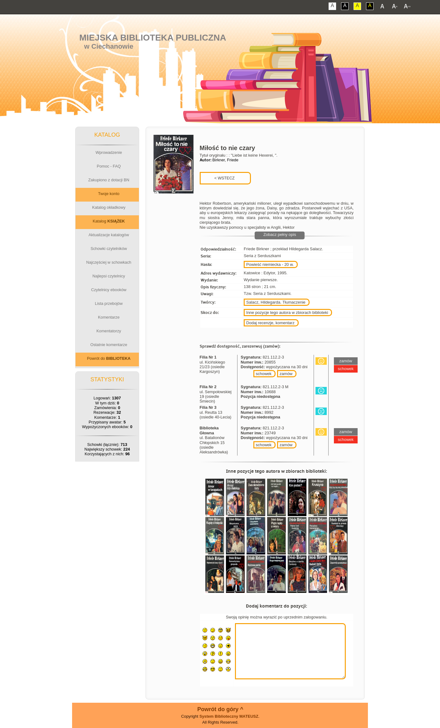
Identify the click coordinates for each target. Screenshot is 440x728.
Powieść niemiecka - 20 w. (270, 264)
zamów (286, 373)
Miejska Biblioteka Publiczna (152, 37)
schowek (264, 373)
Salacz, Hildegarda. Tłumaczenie (276, 302)
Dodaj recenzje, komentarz (270, 322)
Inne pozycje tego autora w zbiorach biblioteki (287, 312)
